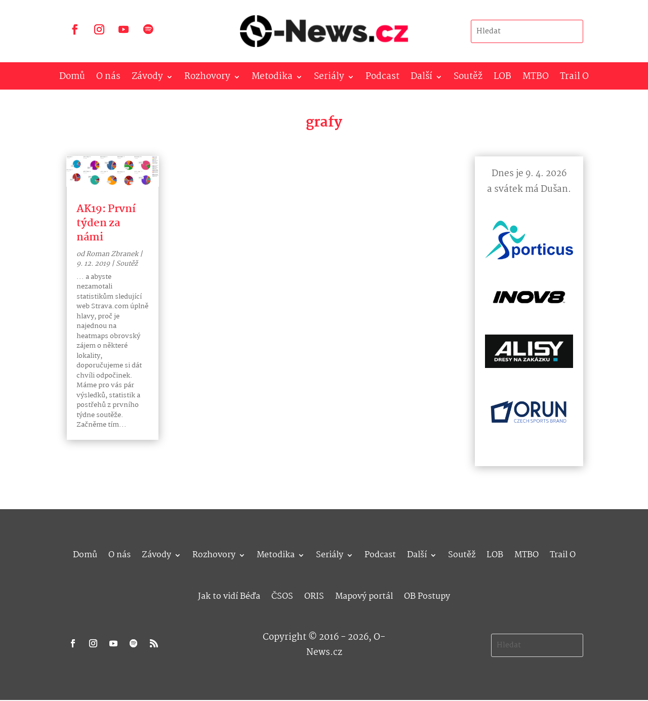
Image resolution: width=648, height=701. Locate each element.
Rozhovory (207, 78)
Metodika (272, 78)
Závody (147, 78)
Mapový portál (364, 595)
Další (421, 78)
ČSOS (282, 595)
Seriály (329, 78)
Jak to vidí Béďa (229, 595)
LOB (502, 78)
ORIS (314, 595)
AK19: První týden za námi (106, 223)
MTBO (535, 78)
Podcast (382, 78)
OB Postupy (427, 595)
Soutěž (468, 78)
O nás (108, 78)
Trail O (574, 78)
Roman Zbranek (112, 254)
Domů (72, 78)
